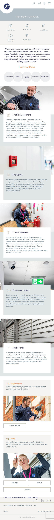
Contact (27, 490)
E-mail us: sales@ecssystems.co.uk (14, 497)
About (39, 483)
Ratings (15, 483)
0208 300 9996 (33, 497)
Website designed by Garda (27, 517)
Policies (5, 511)
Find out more (14, 426)
